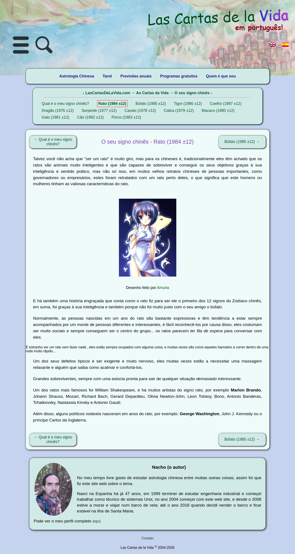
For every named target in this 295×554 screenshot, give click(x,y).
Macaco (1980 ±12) (218, 110)
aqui (96, 521)
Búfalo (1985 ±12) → (242, 141)
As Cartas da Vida (152, 93)
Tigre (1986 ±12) (188, 103)
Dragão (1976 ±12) (58, 110)
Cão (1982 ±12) (90, 117)
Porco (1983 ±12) (126, 117)
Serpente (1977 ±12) (99, 110)
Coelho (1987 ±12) (226, 103)
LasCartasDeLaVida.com (107, 93)
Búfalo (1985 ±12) (150, 103)
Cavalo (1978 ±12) (140, 110)
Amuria (163, 287)
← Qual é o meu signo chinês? (53, 141)
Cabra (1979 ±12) (179, 110)
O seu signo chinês (192, 93)
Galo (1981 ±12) (55, 117)
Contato (147, 538)
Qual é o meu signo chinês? (65, 103)
